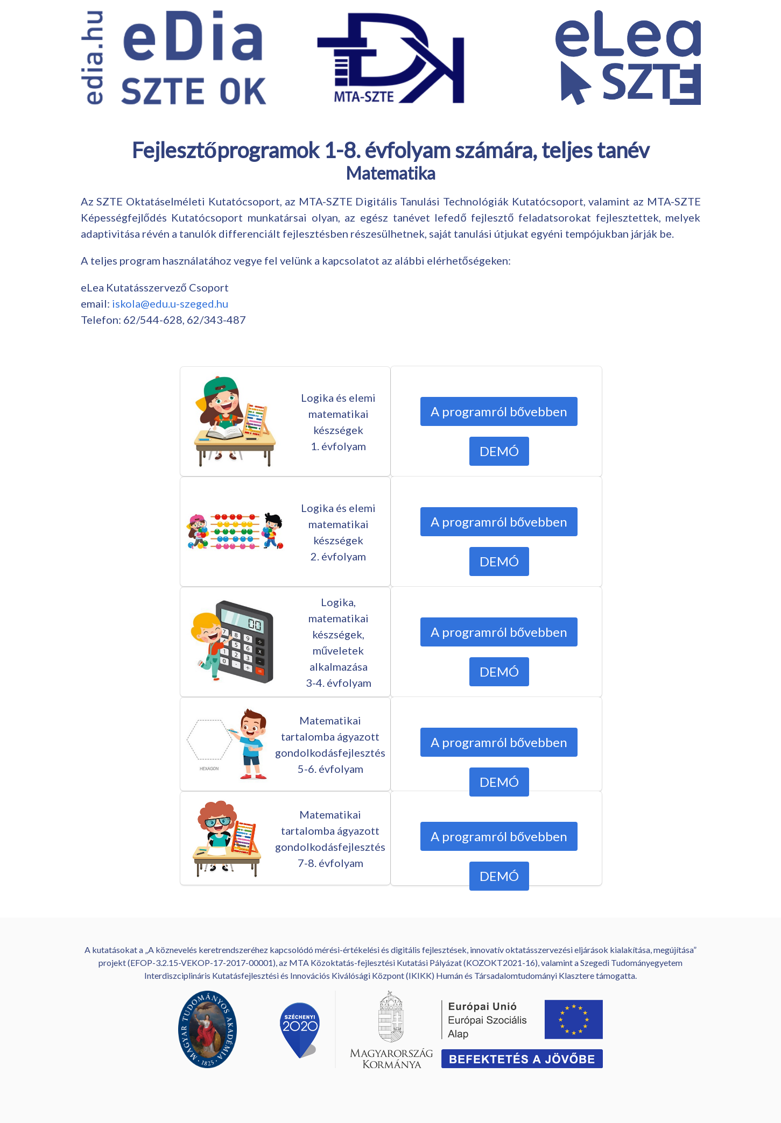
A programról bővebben (498, 411)
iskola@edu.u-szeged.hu (170, 303)
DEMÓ (498, 451)
